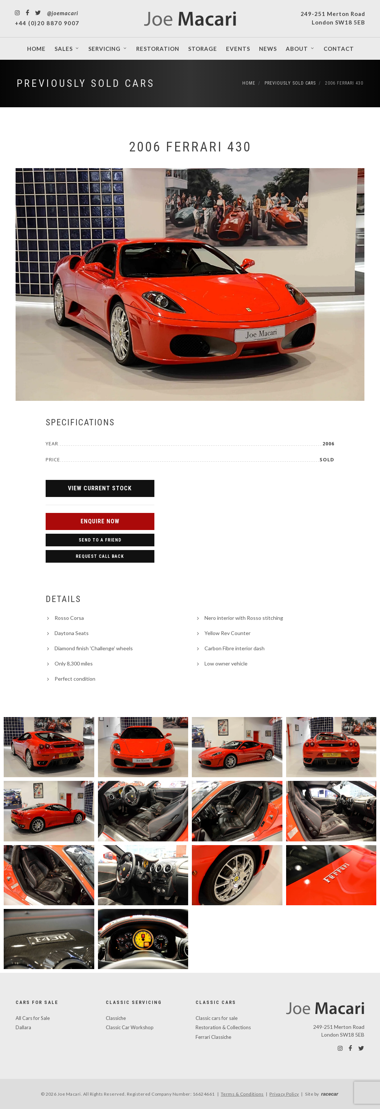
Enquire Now (100, 521)
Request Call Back (100, 556)
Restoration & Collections (223, 1027)
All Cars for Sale (33, 1018)
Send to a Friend (100, 540)
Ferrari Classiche (213, 1037)
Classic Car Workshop (130, 1027)
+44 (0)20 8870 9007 (47, 23)
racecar (329, 1094)
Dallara (23, 1027)
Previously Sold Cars (86, 83)
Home (248, 83)
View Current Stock (100, 488)
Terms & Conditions (242, 1094)
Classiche (116, 1018)
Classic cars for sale (217, 1018)
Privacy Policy (284, 1094)
